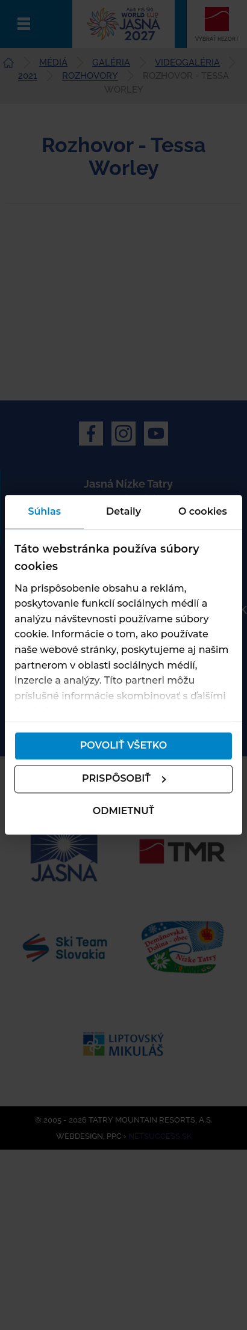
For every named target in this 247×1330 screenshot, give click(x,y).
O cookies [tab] (202, 511)
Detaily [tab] (123, 511)
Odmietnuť (123, 811)
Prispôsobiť (124, 779)
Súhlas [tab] (44, 511)
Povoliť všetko (123, 746)
